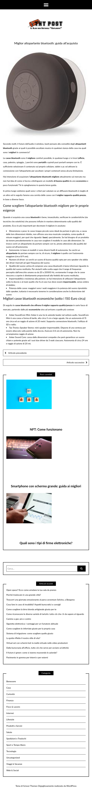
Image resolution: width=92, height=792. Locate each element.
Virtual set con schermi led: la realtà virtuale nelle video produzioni (37, 643)
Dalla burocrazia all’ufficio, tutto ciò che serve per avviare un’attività (37, 648)
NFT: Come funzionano (46, 429)
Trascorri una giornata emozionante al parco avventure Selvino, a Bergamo (40, 600)
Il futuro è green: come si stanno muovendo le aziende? (31, 652)
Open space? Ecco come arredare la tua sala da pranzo (31, 590)
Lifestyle (10, 719)
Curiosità (10, 694)
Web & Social (12, 770)
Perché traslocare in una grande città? (23, 595)
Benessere (11, 681)
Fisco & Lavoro (13, 706)
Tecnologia (11, 751)
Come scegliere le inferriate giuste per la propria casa (30, 628)
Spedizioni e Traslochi (16, 738)
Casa (8, 687)
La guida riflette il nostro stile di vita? (23, 638)
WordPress (71, 786)
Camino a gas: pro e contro (18, 619)
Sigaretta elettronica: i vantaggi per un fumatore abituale (32, 624)
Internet (10, 713)
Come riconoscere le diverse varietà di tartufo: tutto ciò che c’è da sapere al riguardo (45, 614)
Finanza (9, 700)
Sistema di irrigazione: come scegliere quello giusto (29, 633)
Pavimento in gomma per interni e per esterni (27, 657)
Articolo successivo (75, 362)
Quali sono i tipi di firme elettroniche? (46, 543)
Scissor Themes (30, 786)
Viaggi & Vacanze (14, 764)
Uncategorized (13, 757)
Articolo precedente (17, 353)
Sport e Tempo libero (16, 745)
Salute (9, 732)
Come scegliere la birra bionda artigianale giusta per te (31, 609)
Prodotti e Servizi (14, 726)
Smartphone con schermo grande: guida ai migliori (46, 486)
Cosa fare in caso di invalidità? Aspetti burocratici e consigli (33, 604)
